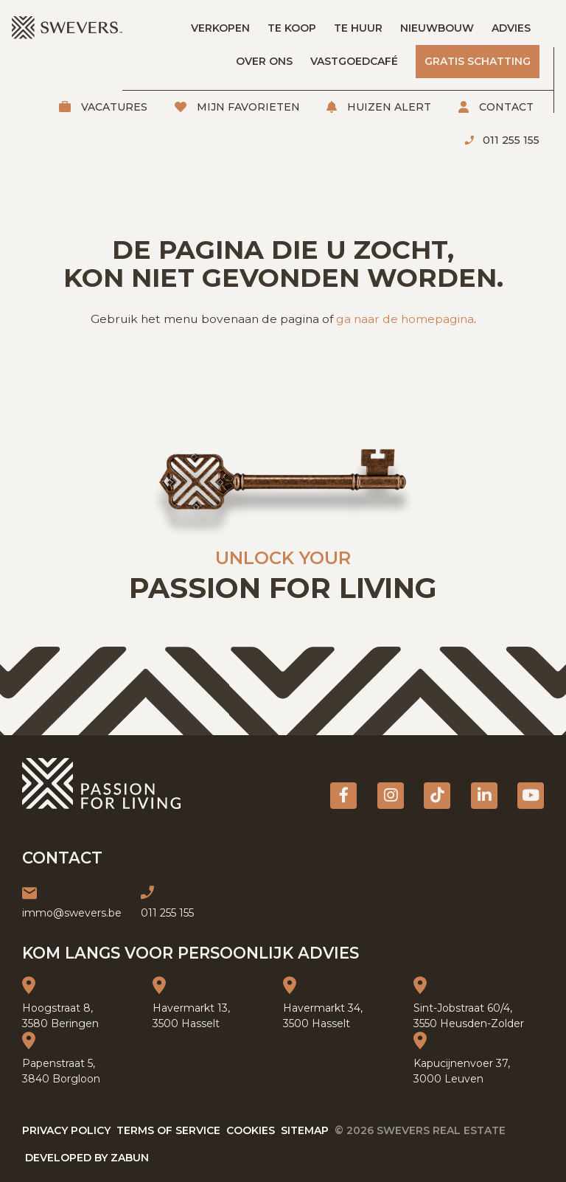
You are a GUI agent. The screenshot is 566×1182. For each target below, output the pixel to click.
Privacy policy (66, 1130)
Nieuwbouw (437, 28)
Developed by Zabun (87, 1157)
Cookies (250, 1130)
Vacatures (112, 107)
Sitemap (305, 1130)
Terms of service (168, 1130)
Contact (505, 107)
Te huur (358, 28)
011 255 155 (509, 140)
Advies (511, 28)
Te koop (292, 28)
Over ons (264, 61)
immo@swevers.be (72, 912)
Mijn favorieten (247, 107)
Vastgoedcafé (354, 61)
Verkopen (220, 28)
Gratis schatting (477, 61)
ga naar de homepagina (405, 319)
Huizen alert (387, 107)
